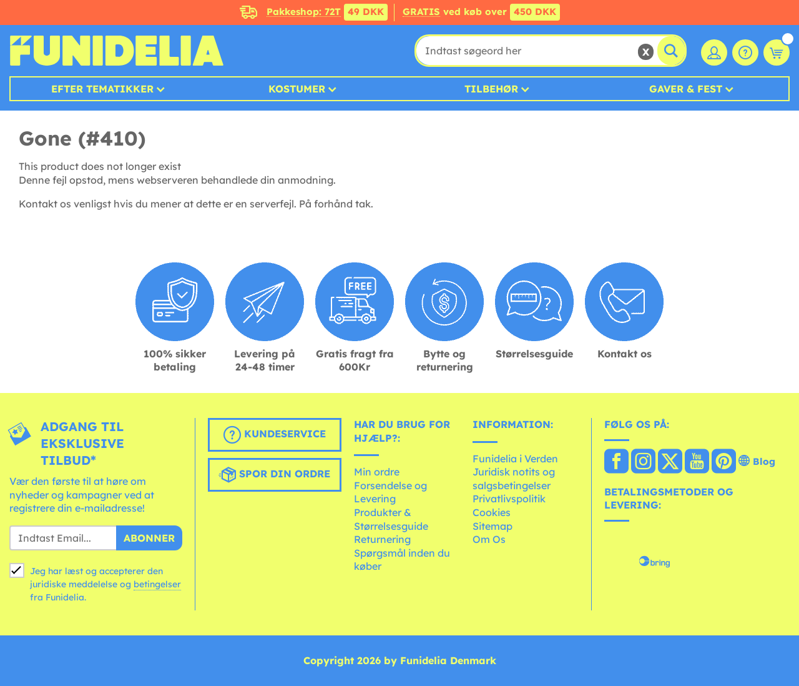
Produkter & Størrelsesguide (391, 519)
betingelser (157, 584)
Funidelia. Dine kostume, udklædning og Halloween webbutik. (116, 51)
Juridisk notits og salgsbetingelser (514, 478)
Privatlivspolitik (509, 498)
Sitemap (492, 526)
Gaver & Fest (685, 89)
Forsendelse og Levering (390, 492)
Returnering (382, 539)
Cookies (492, 512)
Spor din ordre (274, 475)
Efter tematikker (102, 89)
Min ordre (377, 471)
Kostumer (296, 89)
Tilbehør (491, 89)
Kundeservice (274, 435)
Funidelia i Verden (515, 458)
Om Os (489, 539)
